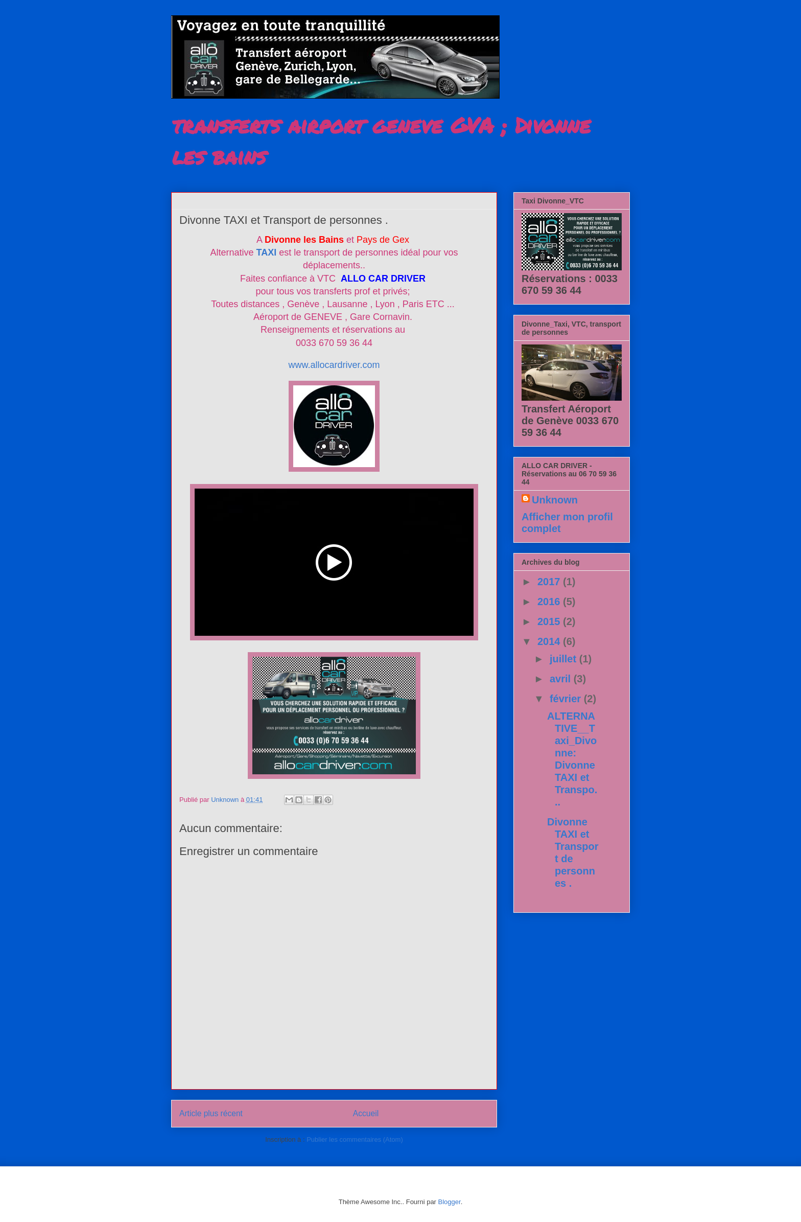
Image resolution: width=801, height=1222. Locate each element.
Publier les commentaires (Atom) (355, 1139)
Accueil (366, 1113)
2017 (550, 581)
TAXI (266, 252)
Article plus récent (211, 1113)
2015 (550, 621)
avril (562, 678)
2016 (550, 601)
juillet (564, 658)
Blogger (449, 1202)
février (567, 698)
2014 (550, 641)
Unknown (555, 499)
